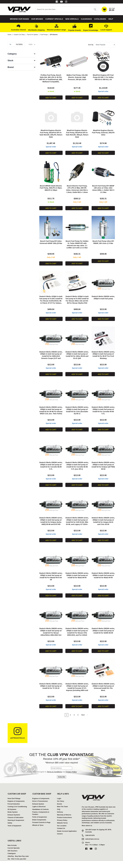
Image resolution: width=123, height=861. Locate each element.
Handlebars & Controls (40, 799)
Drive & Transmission (40, 791)
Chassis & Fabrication (16, 808)
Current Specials (54, 19)
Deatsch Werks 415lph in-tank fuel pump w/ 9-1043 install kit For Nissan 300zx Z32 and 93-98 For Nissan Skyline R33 (77, 297)
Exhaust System (38, 794)
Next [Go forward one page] (84, 705)
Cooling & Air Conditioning (17, 797)
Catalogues (100, 19)
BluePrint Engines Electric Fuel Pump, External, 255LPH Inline (103, 131)
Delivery (60, 802)
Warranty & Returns (64, 805)
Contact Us (61, 818)
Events (59, 794)
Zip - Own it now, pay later (17, 849)
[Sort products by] (104, 44)
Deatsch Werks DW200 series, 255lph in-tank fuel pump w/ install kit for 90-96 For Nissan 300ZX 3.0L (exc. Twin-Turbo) (51, 406)
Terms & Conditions (54, 762)
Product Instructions (64, 808)
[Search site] (95, 9)
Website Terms (62, 813)
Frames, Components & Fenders (40, 803)
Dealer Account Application (67, 821)
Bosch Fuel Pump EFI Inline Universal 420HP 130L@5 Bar (51, 240)
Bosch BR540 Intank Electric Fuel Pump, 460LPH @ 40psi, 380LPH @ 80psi (51, 186)
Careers (60, 824)
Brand (11, 67)
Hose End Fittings (14, 789)
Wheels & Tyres (37, 815)
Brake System (13, 802)
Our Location (61, 816)
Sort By (90, 45)
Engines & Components (16, 791)
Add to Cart (50, 97)
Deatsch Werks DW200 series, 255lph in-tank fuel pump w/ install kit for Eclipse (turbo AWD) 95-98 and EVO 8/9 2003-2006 (51, 515)
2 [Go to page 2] (70, 705)
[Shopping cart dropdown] (108, 9)
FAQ (58, 799)
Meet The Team (62, 797)
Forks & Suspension (39, 807)
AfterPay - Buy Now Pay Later (18, 846)
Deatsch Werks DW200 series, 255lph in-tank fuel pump (103, 295)
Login (59, 789)
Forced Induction (14, 794)
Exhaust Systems (14, 805)
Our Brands (37, 19)
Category (12, 54)
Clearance (86, 19)
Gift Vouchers (12, 841)
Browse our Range (19, 19)
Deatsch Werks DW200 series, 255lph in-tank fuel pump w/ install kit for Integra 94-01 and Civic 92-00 (103, 515)
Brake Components (39, 810)
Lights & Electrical (38, 797)
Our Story (60, 791)
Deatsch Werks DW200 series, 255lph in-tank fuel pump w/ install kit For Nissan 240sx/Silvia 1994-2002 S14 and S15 (51, 624)
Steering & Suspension (16, 810)
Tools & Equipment (14, 816)
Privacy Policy (71, 762)
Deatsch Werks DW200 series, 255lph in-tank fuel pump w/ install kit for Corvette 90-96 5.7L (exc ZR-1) (77, 460)
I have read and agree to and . (52, 762)
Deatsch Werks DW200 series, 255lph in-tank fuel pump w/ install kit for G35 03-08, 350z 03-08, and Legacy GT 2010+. (77, 515)
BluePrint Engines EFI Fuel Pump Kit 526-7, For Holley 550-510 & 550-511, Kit (103, 77)
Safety (10, 813)
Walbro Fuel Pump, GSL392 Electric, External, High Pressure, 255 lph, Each (77, 77)
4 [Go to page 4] (77, 705)
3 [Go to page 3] (74, 705)
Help (110, 19)
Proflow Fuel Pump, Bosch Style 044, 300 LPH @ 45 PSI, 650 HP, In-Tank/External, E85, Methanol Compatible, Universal (51, 79)
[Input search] (64, 9)
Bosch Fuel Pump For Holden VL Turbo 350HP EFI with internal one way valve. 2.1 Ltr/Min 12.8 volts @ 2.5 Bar (77, 242)
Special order (103, 91)
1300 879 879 (90, 826)
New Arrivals (72, 19)
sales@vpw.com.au (92, 829)
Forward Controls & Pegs (41, 813)
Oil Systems (12, 799)
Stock (10, 60)
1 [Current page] (66, 705)
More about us (87, 816)
